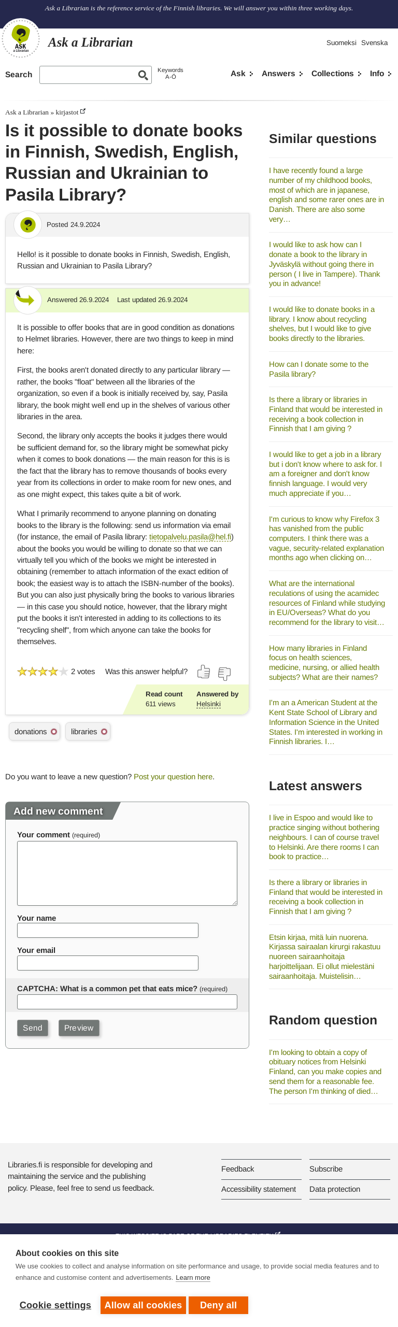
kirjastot (66, 112)
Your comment (43, 834)
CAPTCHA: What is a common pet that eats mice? (107, 988)
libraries (84, 731)
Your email (36, 950)
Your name (36, 918)
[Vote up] (204, 671)
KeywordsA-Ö (170, 73)
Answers (278, 73)
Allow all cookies (143, 1305)
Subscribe (326, 1168)
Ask (238, 73)
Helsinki (208, 704)
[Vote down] (224, 674)
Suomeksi (341, 43)
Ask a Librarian (27, 112)
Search (18, 74)
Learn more (193, 1280)
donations (31, 731)
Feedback (237, 1168)
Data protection (334, 1189)
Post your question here (173, 776)
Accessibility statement (258, 1189)
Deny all (221, 1305)
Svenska (374, 43)
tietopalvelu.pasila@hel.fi (190, 536)
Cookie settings (55, 1305)
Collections (332, 73)
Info (377, 73)
